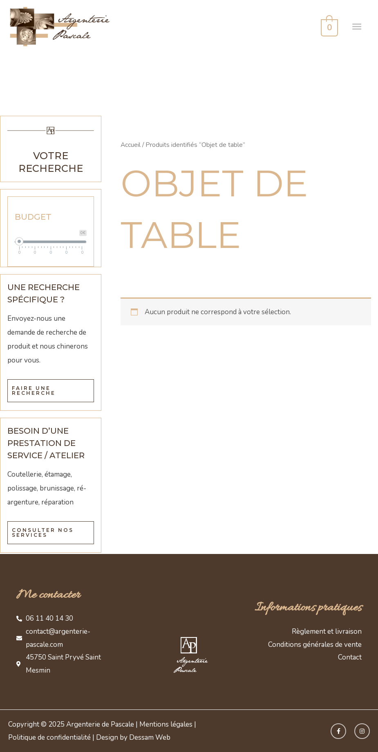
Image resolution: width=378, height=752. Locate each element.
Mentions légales (165, 724)
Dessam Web (149, 737)
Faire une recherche (34, 390)
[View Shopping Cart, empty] (328, 26)
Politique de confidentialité (49, 737)
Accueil (131, 144)
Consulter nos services (43, 532)
